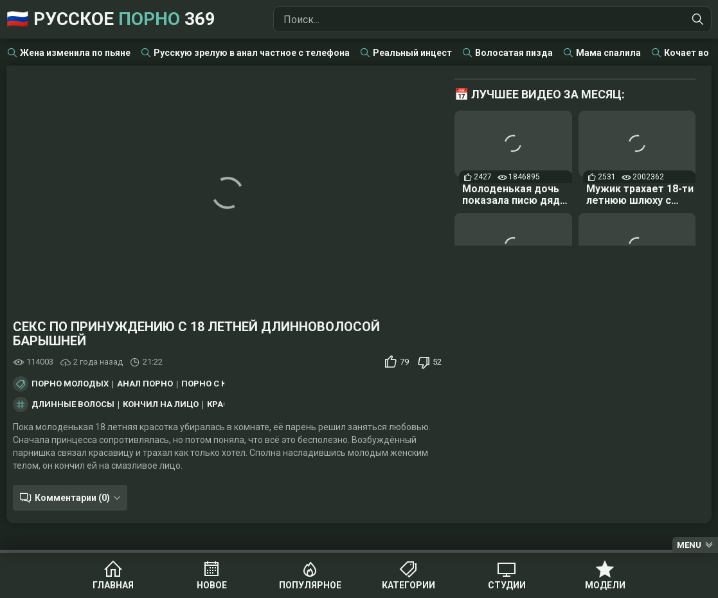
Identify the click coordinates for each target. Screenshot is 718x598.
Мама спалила (608, 53)
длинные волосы (72, 404)
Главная (113, 585)
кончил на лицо (161, 404)
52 (437, 362)
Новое (212, 585)
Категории (408, 585)
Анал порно (145, 383)
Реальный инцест (412, 53)
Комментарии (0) (72, 498)
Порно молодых (70, 383)
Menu (689, 545)
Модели (605, 585)
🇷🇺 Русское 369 (110, 19)
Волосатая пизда (514, 53)
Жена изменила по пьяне (75, 53)
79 (404, 362)
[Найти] (698, 19)
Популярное (310, 585)
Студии (507, 585)
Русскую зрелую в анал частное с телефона (252, 53)
